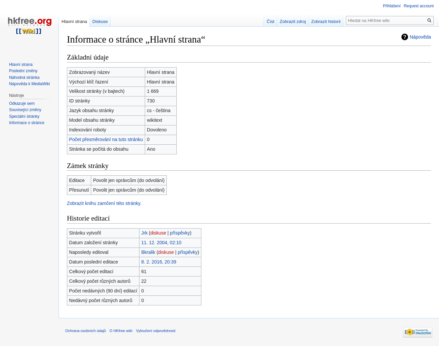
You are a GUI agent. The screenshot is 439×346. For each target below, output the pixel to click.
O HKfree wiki (121, 331)
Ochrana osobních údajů (85, 331)
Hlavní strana (74, 21)
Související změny (25, 109)
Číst (270, 21)
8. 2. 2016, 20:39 (158, 261)
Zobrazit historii (325, 21)
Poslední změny (23, 71)
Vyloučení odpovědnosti (155, 331)
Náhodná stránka (24, 77)
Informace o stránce (26, 122)
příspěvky (180, 233)
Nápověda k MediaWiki (29, 84)
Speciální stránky (24, 116)
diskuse (158, 233)
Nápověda (420, 37)
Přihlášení (392, 6)
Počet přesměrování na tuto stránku (106, 139)
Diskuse (100, 21)
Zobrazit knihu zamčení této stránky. (104, 203)
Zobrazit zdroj (293, 21)
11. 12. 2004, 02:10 (161, 242)
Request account (419, 6)
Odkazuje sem (22, 103)
